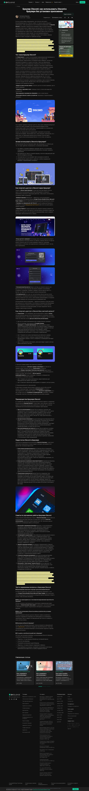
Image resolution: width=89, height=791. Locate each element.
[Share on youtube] (16, 699)
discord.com (21, 626)
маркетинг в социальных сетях (23, 671)
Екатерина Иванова (25, 16)
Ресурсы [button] (37, 2)
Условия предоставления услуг (30, 784)
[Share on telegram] (14, 699)
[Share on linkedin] (11, 699)
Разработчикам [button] (58, 2)
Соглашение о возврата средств (72, 784)
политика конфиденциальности (42, 784)
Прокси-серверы (59, 671)
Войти (77, 2)
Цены (43, 2)
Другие (69, 728)
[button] (68, 14)
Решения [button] (31, 2)
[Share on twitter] (9, 699)
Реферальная (48, 2)
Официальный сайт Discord (32, 204)
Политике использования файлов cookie (58, 784)
